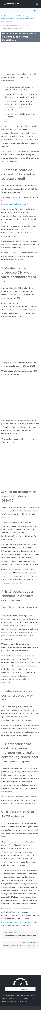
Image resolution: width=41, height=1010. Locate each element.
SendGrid (32, 880)
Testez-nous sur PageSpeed (19, 989)
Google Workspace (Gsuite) (13, 884)
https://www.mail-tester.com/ (14, 204)
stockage (12, 833)
